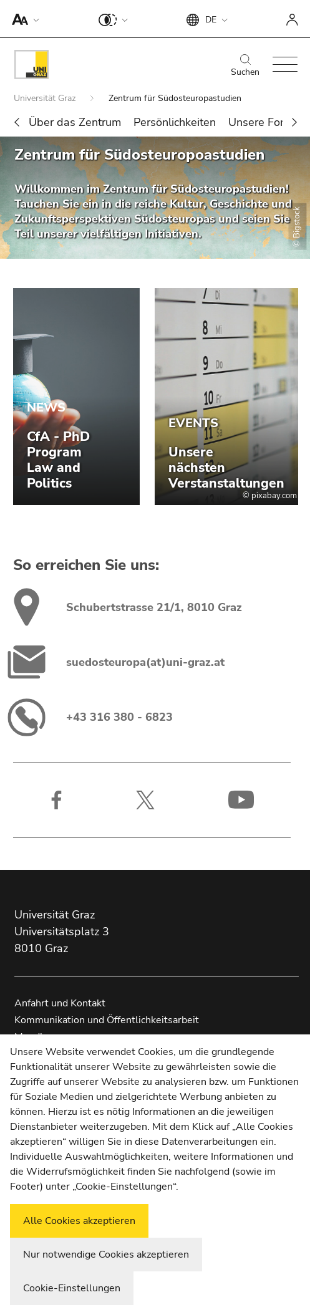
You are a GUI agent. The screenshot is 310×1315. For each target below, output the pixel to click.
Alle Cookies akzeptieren (79, 1221)
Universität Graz (46, 98)
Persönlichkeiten (174, 122)
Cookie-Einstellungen (71, 1288)
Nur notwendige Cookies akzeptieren (106, 1254)
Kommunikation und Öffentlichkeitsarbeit (106, 1020)
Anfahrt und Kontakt (59, 1003)
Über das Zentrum (75, 122)
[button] (23, 18)
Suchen (245, 66)
